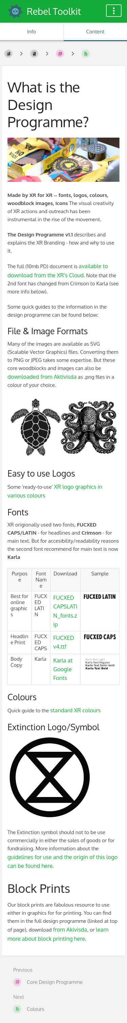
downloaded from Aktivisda (42, 376)
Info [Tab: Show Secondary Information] (31, 31)
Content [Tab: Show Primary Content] (95, 31)
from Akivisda (70, 929)
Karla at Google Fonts (62, 669)
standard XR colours (75, 710)
